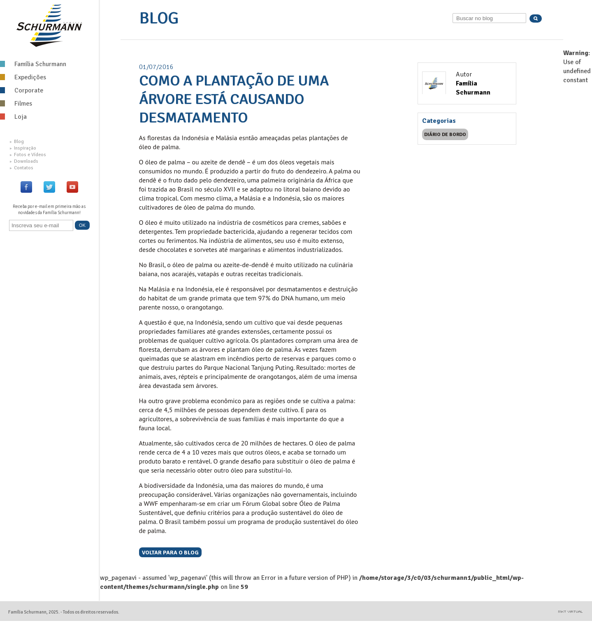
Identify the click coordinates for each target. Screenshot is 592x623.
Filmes (16, 103)
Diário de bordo (445, 135)
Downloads (24, 161)
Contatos (21, 168)
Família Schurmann (33, 64)
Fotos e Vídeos (28, 155)
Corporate (21, 90)
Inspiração (23, 148)
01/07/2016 (156, 67)
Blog (17, 141)
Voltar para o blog (170, 552)
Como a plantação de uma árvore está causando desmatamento (234, 99)
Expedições (23, 77)
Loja (13, 117)
